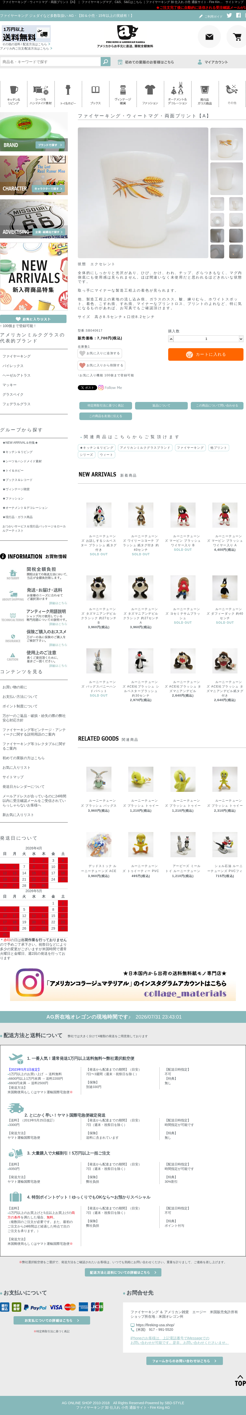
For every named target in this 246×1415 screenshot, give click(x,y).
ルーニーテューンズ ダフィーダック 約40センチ (225, 613)
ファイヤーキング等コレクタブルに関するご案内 (34, 746)
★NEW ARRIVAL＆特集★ (20, 442)
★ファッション (13, 498)
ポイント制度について (20, 706)
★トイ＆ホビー (13, 470)
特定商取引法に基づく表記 (106, 405)
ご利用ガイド (210, 16)
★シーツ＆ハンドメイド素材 (22, 461)
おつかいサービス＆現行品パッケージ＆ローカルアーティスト (34, 528)
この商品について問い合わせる (217, 405)
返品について (161, 405)
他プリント (218, 447)
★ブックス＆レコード (18, 480)
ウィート (106, 455)
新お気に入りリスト (18, 815)
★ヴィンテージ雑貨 (16, 489)
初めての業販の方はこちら (24, 758)
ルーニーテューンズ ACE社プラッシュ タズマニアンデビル (183, 686)
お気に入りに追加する (99, 353)
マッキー (10, 385)
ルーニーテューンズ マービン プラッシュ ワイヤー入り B (183, 540)
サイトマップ (234, 2)
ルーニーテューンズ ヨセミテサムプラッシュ (182, 613)
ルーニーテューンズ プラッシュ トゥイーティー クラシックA (225, 805)
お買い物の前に (15, 687)
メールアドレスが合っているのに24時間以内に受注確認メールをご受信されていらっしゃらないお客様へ (34, 800)
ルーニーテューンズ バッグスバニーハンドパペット (98, 686)
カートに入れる (211, 354)
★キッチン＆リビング (96, 447)
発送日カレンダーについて (24, 787)
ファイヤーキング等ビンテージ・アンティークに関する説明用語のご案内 (34, 732)
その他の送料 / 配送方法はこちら (24, 44)
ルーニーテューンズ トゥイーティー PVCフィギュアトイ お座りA (140, 871)
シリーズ (86, 455)
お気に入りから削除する (101, 365)
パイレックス (13, 366)
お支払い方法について (20, 697)
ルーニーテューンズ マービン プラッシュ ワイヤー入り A (225, 540)
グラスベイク (13, 394)
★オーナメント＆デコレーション (25, 508)
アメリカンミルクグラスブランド (145, 447)
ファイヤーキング (190, 447)
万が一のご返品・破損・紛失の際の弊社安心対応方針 (34, 718)
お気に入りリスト (17, 767)
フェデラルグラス (17, 404)
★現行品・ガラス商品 (18, 517)
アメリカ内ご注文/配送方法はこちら (24, 48)
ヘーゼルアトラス (17, 375)
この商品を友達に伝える (105, 416)
